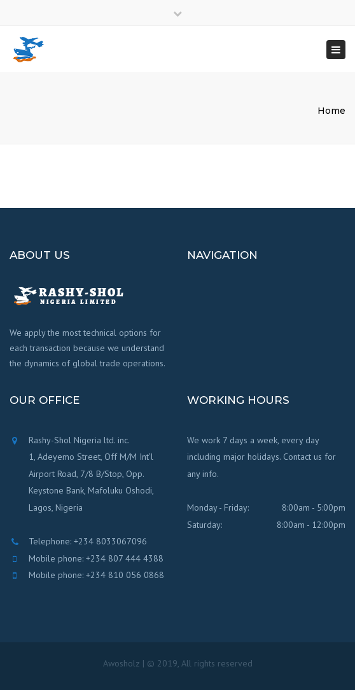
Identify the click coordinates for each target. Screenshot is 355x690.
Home (331, 110)
